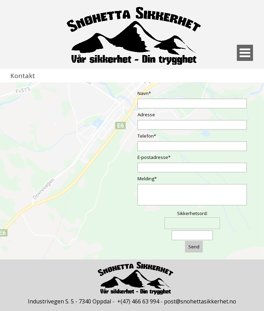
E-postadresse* (154, 157)
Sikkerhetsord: (192, 213)
